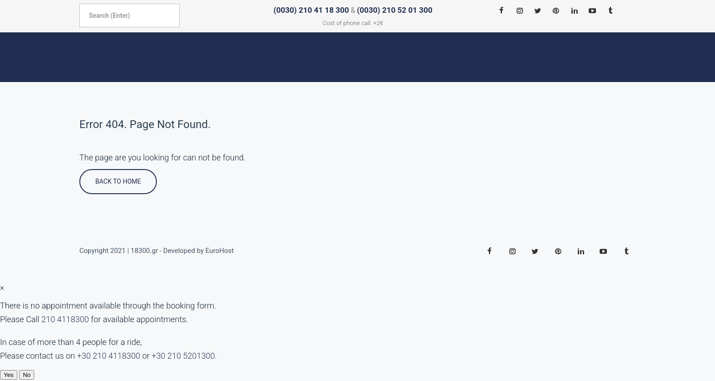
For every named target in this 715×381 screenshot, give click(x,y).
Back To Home (118, 181)
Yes (9, 374)
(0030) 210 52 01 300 (394, 10)
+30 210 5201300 (183, 355)
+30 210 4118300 (108, 355)
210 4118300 (65, 319)
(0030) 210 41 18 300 (311, 10)
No (27, 374)
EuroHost (220, 251)
